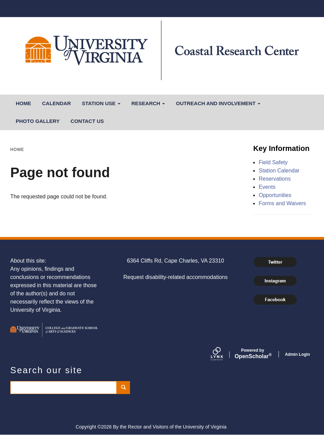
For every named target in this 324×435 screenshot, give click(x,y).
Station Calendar (279, 170)
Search (125, 387)
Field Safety (273, 162)
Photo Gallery (38, 121)
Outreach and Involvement (218, 103)
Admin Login (297, 354)
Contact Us (87, 121)
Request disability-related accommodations (175, 277)
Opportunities (275, 195)
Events (267, 187)
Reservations (274, 179)
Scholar (253, 353)
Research (148, 103)
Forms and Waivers (282, 203)
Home (23, 103)
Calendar (56, 103)
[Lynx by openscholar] (223, 354)
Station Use (101, 103)
